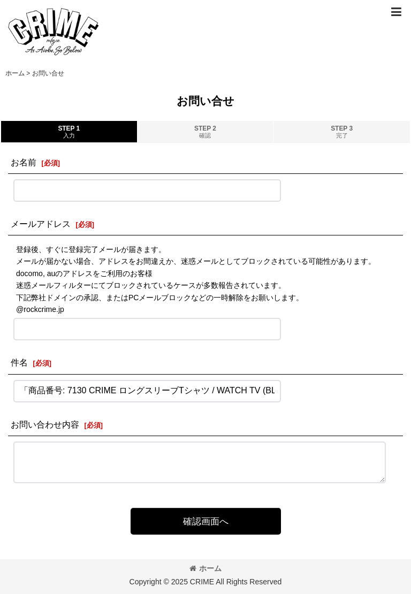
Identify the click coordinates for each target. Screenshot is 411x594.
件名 (19, 362)
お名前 (23, 162)
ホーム (205, 568)
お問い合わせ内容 (45, 424)
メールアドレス (41, 224)
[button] (396, 12)
